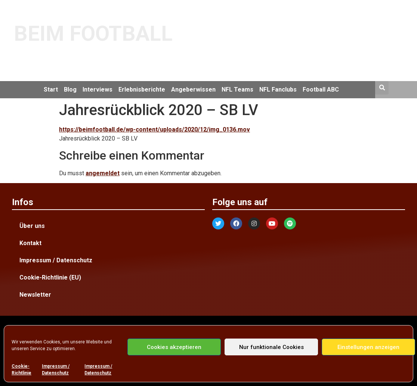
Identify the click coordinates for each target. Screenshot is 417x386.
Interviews (97, 89)
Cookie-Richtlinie (21, 370)
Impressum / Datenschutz (56, 370)
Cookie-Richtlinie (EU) (50, 277)
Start (51, 89)
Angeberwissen (193, 89)
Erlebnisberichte (141, 89)
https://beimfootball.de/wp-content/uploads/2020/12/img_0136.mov (154, 129)
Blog (70, 89)
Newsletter (35, 294)
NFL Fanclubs (278, 89)
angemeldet (103, 173)
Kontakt (30, 243)
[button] (382, 88)
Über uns (32, 225)
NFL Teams (237, 89)
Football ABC (321, 89)
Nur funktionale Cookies (271, 347)
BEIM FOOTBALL (93, 33)
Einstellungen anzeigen (368, 347)
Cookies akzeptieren (174, 347)
